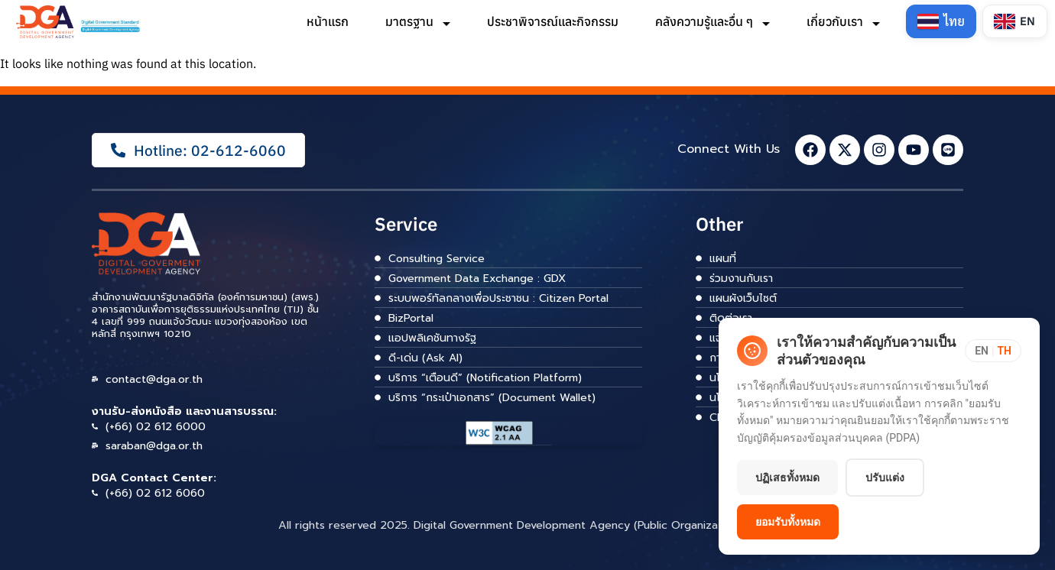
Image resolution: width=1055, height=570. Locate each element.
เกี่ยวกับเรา (843, 21)
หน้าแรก (328, 21)
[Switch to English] (1014, 21)
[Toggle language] (993, 350)
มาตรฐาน (417, 21)
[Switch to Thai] (941, 21)
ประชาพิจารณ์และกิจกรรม (552, 21)
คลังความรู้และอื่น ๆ (712, 21)
